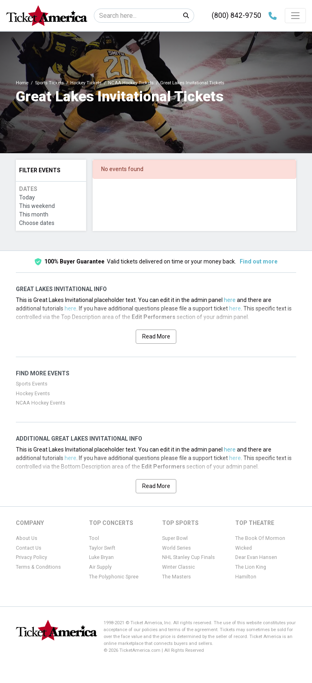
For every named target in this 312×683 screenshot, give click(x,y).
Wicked (243, 548)
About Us (26, 538)
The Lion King (250, 567)
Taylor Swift (102, 548)
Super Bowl (175, 538)
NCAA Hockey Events (40, 403)
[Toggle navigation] (295, 15)
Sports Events (32, 384)
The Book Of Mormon (260, 538)
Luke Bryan (101, 557)
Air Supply (100, 567)
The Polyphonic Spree (114, 577)
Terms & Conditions (38, 567)
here (230, 300)
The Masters (176, 577)
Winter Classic (178, 567)
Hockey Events (33, 393)
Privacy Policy (31, 557)
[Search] (136, 16)
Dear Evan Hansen (256, 557)
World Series (176, 548)
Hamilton (245, 577)
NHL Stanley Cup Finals (188, 557)
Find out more (258, 261)
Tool (94, 538)
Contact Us (28, 548)
